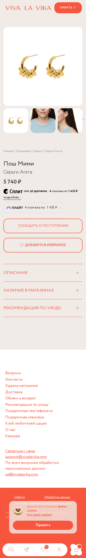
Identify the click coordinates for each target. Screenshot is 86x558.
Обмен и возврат (20, 398)
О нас (10, 430)
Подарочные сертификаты (29, 411)
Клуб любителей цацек (26, 423)
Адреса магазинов (21, 386)
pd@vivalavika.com (21, 474)
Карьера (12, 436)
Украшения (23, 151)
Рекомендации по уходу (26, 405)
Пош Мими (18, 163)
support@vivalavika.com (26, 457)
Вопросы (13, 373)
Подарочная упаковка (24, 417)
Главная (8, 151)
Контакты (14, 379)
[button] (83, 119)
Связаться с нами (20, 451)
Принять (43, 525)
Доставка (13, 392)
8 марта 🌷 (68, 8)
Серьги (37, 151)
